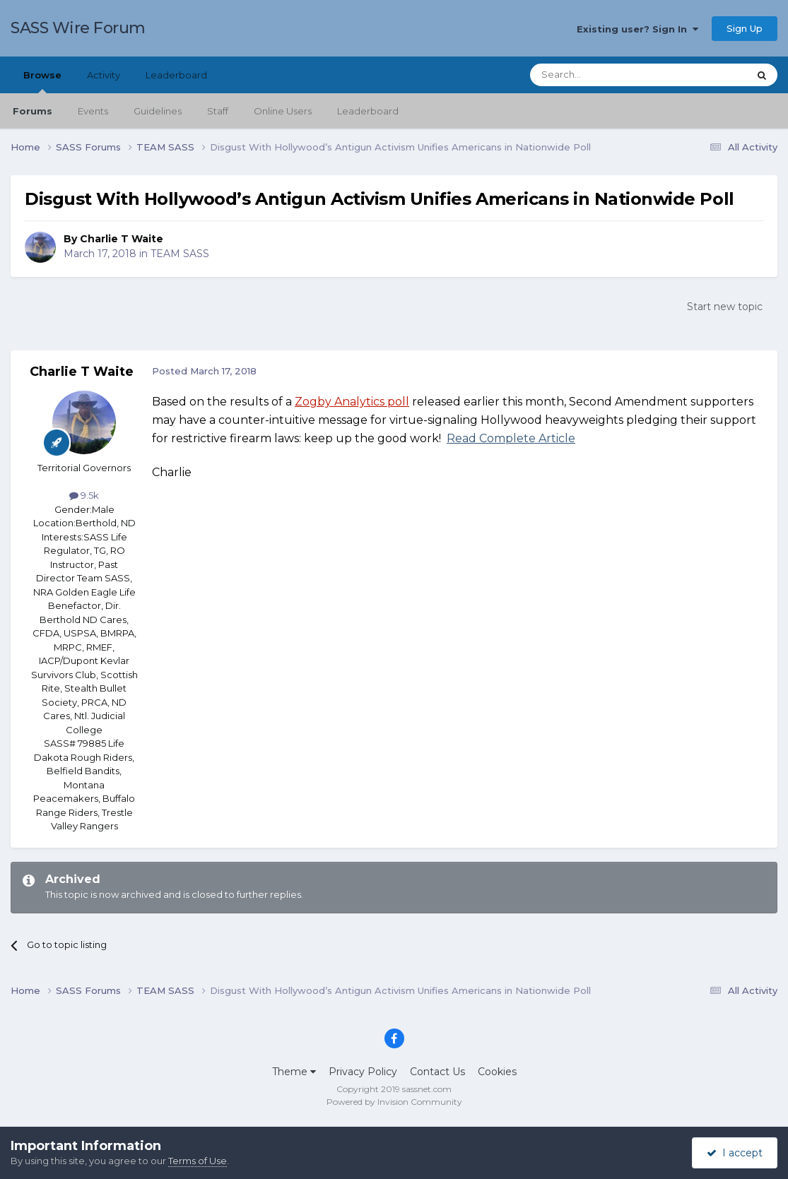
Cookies (497, 1071)
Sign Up (745, 28)
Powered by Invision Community (394, 1101)
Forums (32, 111)
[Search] (604, 75)
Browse (42, 81)
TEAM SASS (180, 253)
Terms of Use (197, 1160)
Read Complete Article (511, 438)
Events (93, 111)
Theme (294, 1071)
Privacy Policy (363, 1071)
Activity (103, 75)
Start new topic (725, 306)
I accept (735, 1153)
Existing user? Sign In (637, 29)
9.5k (84, 495)
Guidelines (158, 111)
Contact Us (437, 1071)
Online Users (283, 111)
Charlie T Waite (121, 238)
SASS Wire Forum (78, 27)
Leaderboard (368, 111)
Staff (217, 111)
